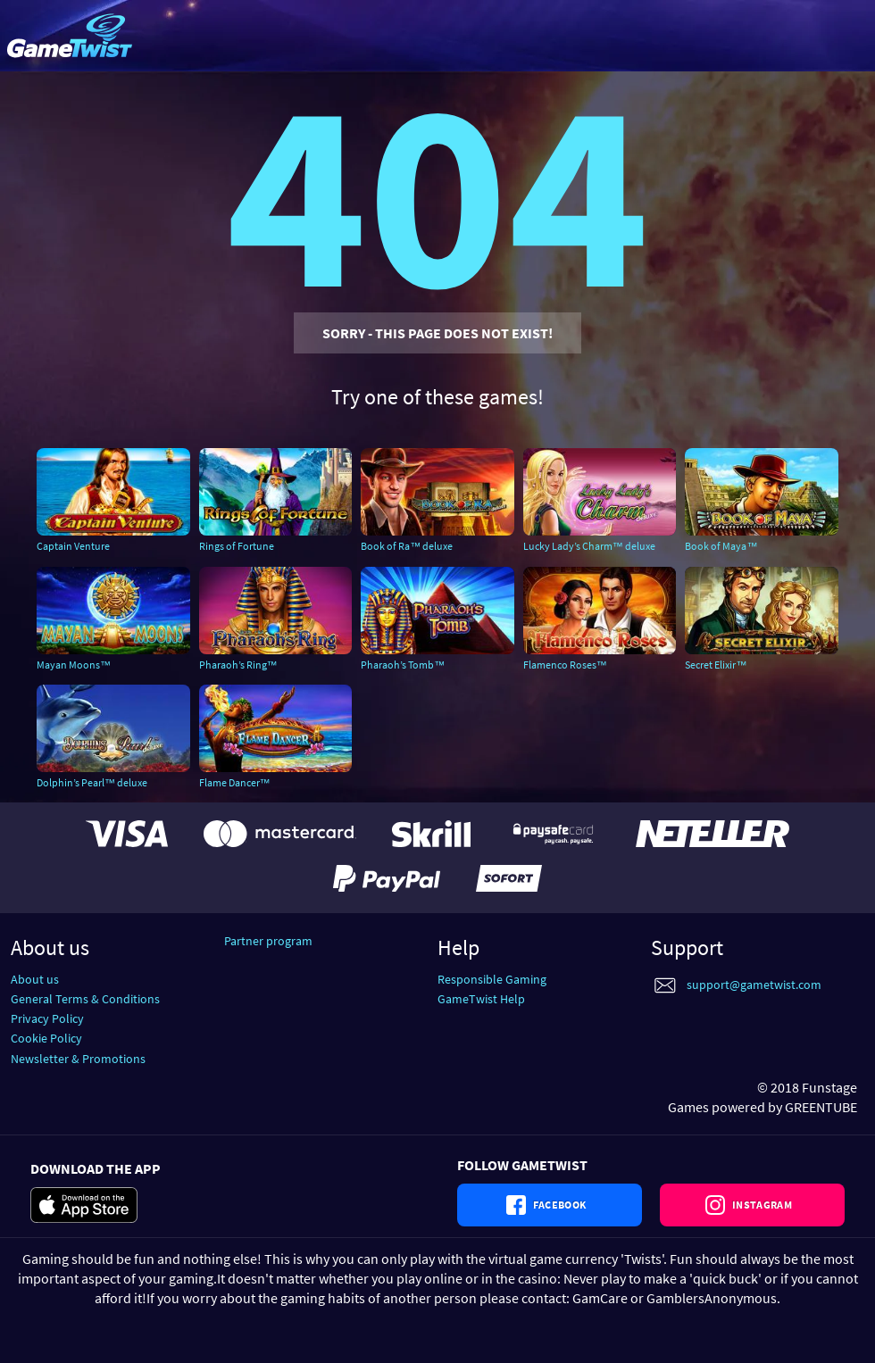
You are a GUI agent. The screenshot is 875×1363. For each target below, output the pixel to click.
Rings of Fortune (236, 546)
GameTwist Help (481, 999)
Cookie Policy (46, 1038)
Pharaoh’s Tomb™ (403, 664)
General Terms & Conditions (85, 999)
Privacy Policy (47, 1018)
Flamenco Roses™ (565, 664)
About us (35, 979)
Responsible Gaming (492, 979)
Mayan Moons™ (74, 664)
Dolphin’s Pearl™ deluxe (92, 782)
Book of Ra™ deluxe (407, 546)
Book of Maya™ (721, 546)
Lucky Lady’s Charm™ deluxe (589, 546)
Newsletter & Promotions (78, 1059)
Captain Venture (73, 546)
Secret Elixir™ (715, 664)
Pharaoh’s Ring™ (238, 664)
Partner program (268, 941)
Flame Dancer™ (235, 782)
